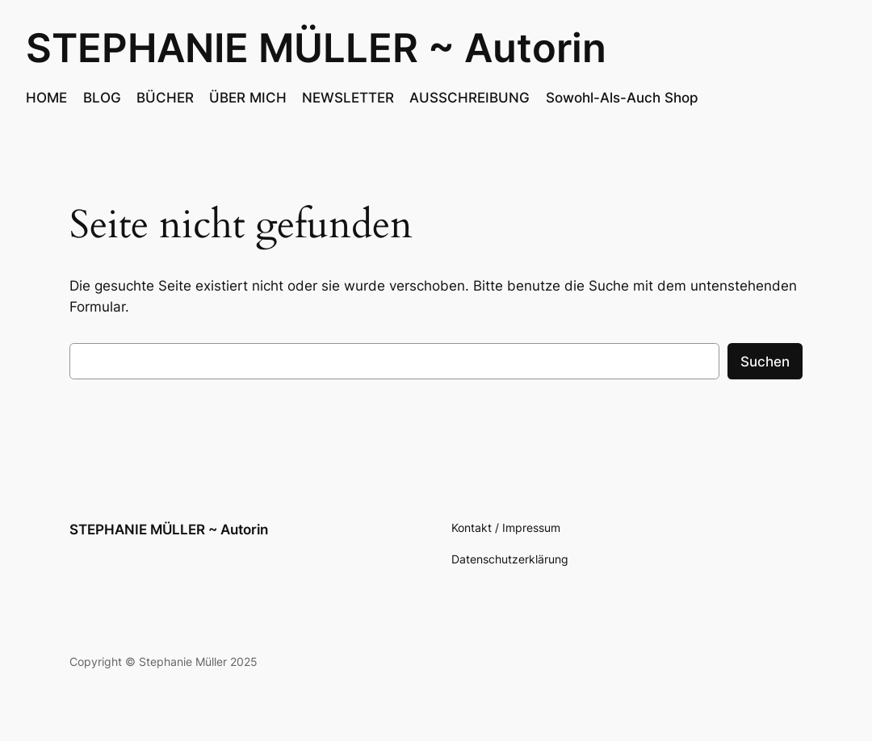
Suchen (765, 362)
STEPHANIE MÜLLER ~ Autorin (316, 48)
